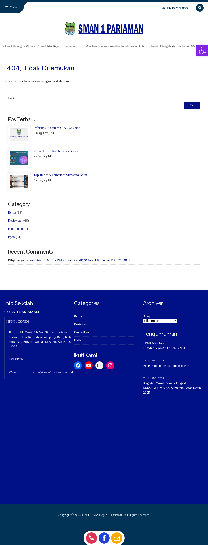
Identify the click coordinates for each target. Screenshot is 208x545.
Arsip (146, 316)
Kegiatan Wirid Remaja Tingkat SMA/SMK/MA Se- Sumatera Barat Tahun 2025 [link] (172, 387)
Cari (11, 98)
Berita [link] (12, 212)
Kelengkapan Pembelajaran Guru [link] (56, 151)
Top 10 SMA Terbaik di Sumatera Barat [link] (60, 175)
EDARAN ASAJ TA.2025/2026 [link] (164, 348)
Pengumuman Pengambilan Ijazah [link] (166, 365)
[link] (202, 50)
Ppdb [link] (11, 237)
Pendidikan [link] (15, 228)
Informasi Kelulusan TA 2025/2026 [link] (57, 128)
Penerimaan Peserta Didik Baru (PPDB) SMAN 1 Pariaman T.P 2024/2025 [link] (80, 260)
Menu (10, 7)
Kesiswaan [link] (15, 220)
